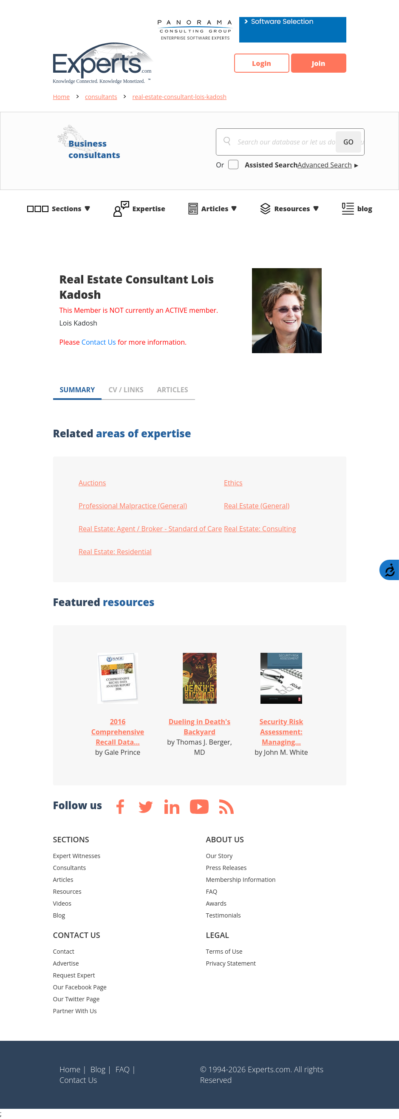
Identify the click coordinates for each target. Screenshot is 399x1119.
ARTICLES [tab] (172, 389)
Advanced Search (324, 165)
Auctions (92, 482)
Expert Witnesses (77, 856)
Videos (62, 903)
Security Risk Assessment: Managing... (281, 732)
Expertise (149, 208)
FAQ (212, 891)
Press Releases (226, 868)
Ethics (233, 482)
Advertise (66, 963)
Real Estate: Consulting (260, 528)
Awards (216, 903)
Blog (59, 915)
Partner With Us (75, 1011)
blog (364, 208)
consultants (101, 97)
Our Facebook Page (80, 987)
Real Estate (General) (256, 505)
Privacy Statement (231, 963)
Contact (63, 951)
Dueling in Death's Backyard (199, 727)
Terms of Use (224, 951)
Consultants (69, 868)
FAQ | (126, 1069)
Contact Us (99, 342)
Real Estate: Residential (115, 551)
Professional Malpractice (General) (133, 505)
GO (348, 142)
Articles (215, 208)
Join (318, 63)
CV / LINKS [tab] (125, 389)
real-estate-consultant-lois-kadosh (179, 97)
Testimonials (223, 915)
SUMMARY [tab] (77, 389)
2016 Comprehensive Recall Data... (117, 732)
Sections (67, 208)
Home (61, 97)
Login (261, 63)
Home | (73, 1069)
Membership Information (241, 879)
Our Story (219, 856)
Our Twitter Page (76, 999)
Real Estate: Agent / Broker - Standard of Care (150, 528)
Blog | (101, 1069)
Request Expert (74, 975)
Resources (292, 208)
